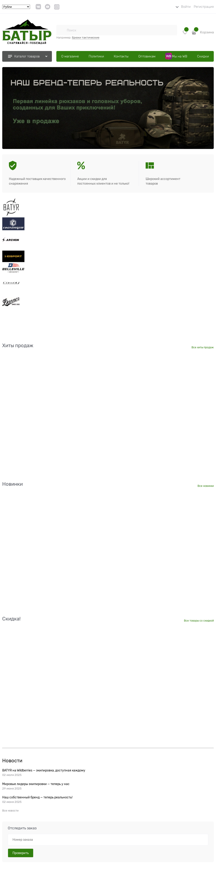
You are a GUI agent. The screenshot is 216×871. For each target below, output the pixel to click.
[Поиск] (61, 30)
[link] (38, 8)
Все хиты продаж (203, 347)
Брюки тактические (85, 37)
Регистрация (204, 6)
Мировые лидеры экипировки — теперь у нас (35, 784)
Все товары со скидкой (199, 620)
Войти (186, 6)
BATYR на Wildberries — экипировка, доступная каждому (43, 770)
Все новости (10, 810)
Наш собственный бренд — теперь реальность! (37, 797)
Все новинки (206, 486)
